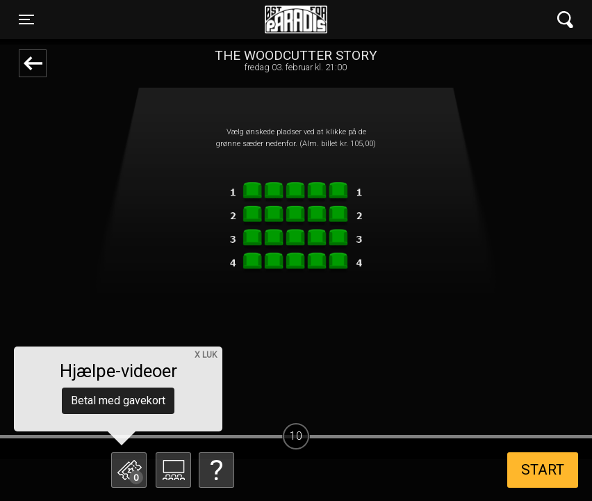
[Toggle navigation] (26, 19)
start (542, 469)
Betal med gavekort (118, 400)
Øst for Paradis (296, 19)
